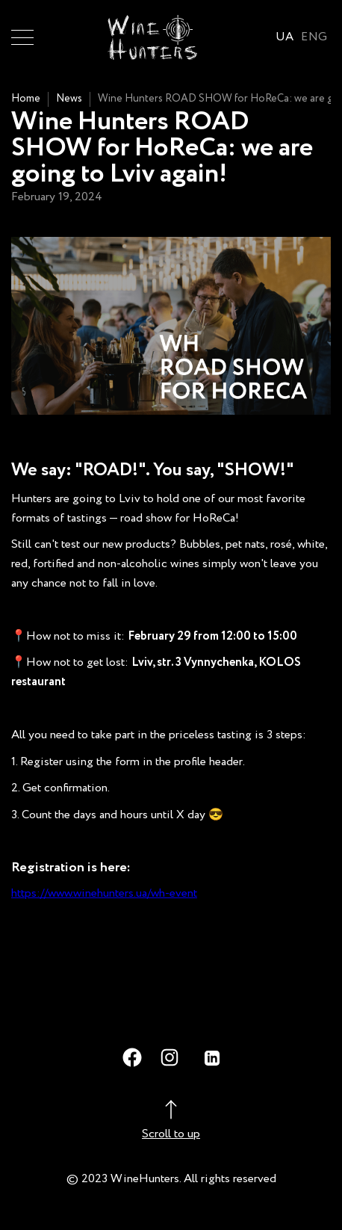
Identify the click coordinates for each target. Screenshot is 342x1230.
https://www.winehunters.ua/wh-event (104, 893)
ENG (314, 37)
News (69, 98)
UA (285, 37)
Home (25, 98)
